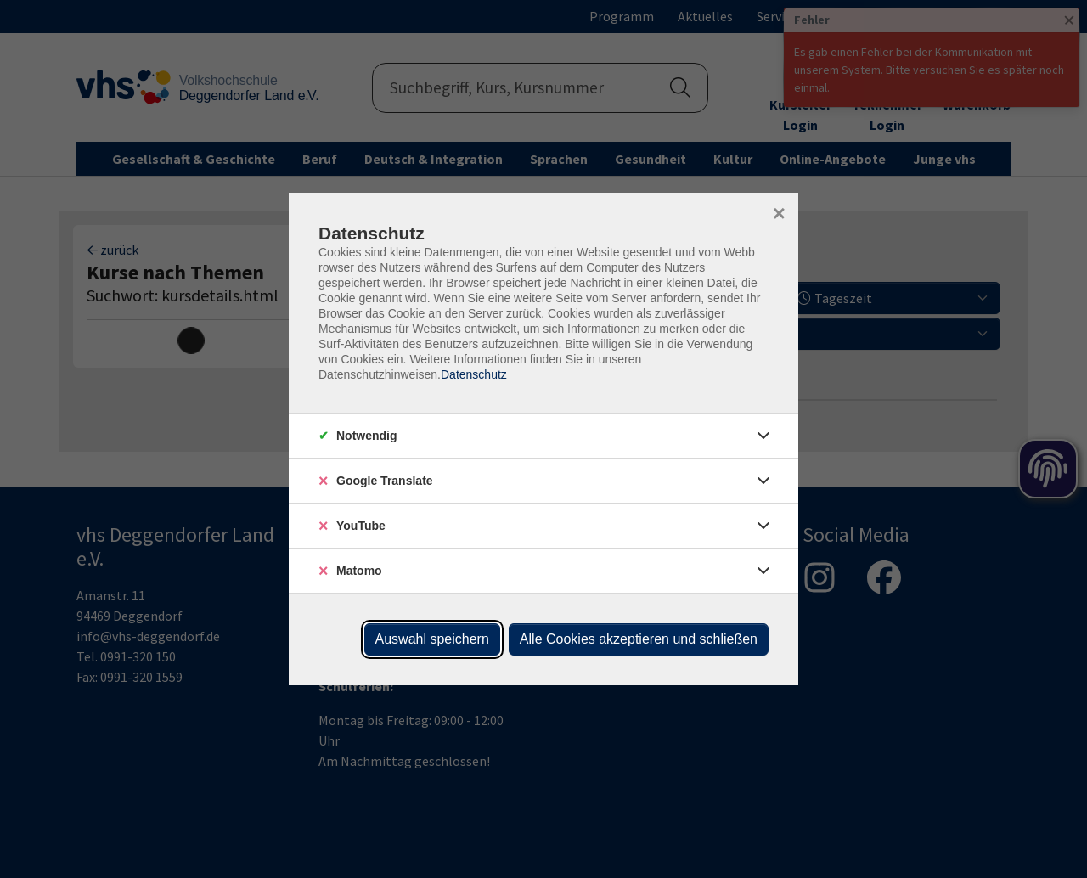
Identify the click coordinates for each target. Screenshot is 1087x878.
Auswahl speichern (432, 639)
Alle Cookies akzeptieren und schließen (639, 639)
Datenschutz (474, 374)
